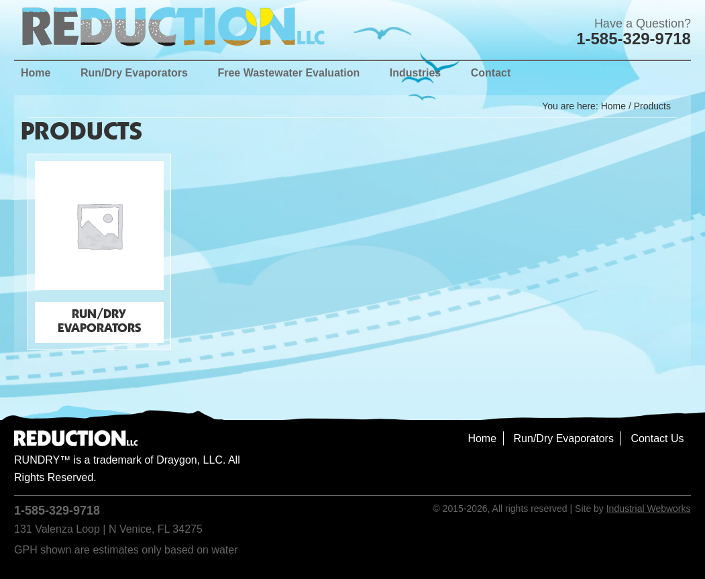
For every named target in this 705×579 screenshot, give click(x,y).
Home (482, 438)
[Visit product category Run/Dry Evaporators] (99, 252)
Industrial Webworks (648, 508)
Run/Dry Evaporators (564, 438)
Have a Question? (642, 23)
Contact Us (657, 438)
